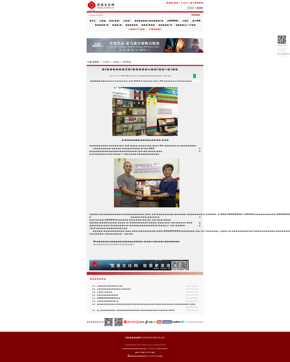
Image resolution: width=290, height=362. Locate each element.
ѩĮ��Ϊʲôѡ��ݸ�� (104, 292)
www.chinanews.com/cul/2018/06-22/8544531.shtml (113, 244)
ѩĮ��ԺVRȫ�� (136, 29)
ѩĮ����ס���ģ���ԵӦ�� (110, 286)
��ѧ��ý (114, 21)
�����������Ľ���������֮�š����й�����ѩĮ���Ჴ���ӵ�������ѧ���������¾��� (146, 304)
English (184, 3)
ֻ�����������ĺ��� (108, 298)
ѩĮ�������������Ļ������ (114, 289)
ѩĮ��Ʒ (127, 21)
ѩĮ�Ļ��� (93, 62)
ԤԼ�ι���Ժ (155, 29)
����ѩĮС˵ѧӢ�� (186, 25)
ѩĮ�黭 (185, 21)
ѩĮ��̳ (102, 21)
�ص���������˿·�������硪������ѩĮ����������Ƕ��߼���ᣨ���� (136, 310)
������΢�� (194, 76)
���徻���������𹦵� (107, 295)
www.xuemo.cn (134, 76)
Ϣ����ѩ (173, 21)
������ (131, 25)
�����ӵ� (102, 25)
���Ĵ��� (148, 25)
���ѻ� (117, 25)
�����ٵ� (165, 25)
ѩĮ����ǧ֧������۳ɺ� (108, 301)
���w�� (172, 3)
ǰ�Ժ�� (196, 21)
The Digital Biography (193, 322)
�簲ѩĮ (92, 21)
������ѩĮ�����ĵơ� (148, 21)
